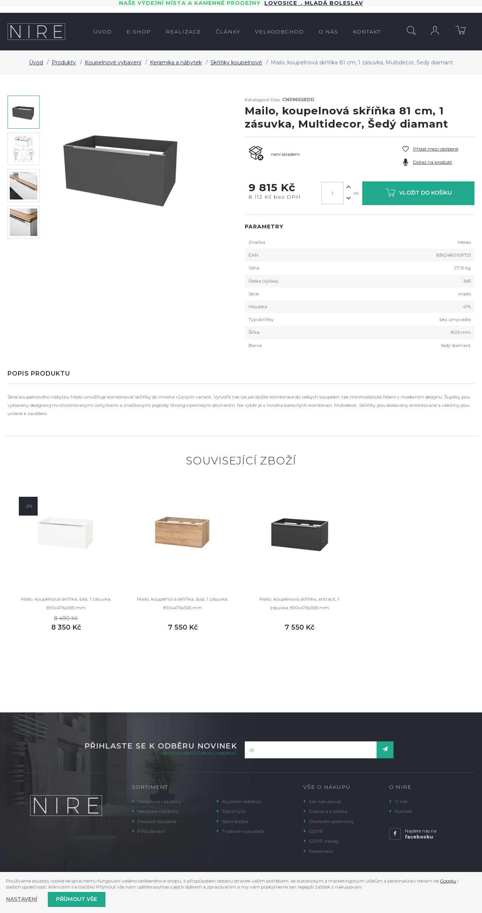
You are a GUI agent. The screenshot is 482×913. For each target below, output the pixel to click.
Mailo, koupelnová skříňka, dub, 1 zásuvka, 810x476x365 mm (183, 603)
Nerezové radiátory (157, 811)
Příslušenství (151, 831)
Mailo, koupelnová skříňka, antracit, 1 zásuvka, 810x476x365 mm (299, 603)
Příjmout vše (76, 899)
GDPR (316, 831)
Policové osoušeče (156, 821)
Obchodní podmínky (331, 821)
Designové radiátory (159, 801)
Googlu (448, 881)
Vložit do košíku (418, 194)
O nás (401, 801)
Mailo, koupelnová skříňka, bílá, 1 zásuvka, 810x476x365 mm (66, 603)
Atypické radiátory (242, 801)
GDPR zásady (324, 841)
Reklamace (321, 851)
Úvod (36, 62)
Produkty (64, 62)
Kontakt (403, 811)
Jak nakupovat (325, 801)
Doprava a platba (328, 811)
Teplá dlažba (235, 821)
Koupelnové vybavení (113, 62)
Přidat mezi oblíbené (435, 149)
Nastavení (21, 899)
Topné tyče (234, 811)
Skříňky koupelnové (236, 62)
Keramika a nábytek (176, 62)
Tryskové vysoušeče (243, 831)
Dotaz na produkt (432, 162)
